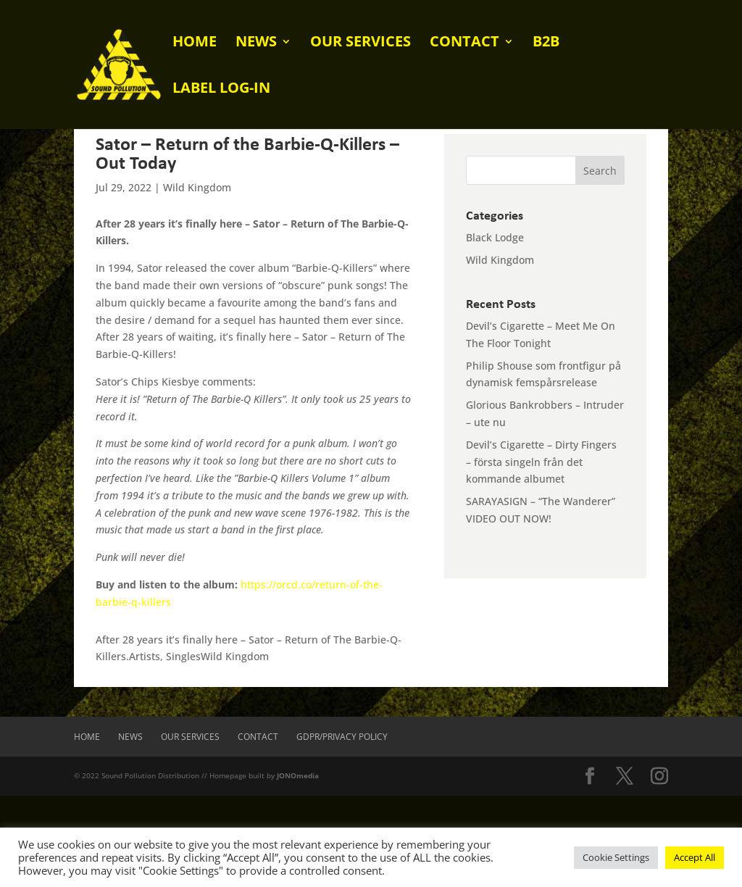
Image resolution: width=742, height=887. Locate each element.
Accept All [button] (694, 857)
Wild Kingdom (197, 187)
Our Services (360, 43)
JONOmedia (298, 775)
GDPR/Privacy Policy (342, 736)
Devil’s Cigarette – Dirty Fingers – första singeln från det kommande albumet (541, 462)
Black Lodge (495, 237)
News (256, 43)
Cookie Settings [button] (616, 857)
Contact (464, 43)
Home (194, 43)
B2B (546, 43)
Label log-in (221, 90)
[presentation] (110, 824)
